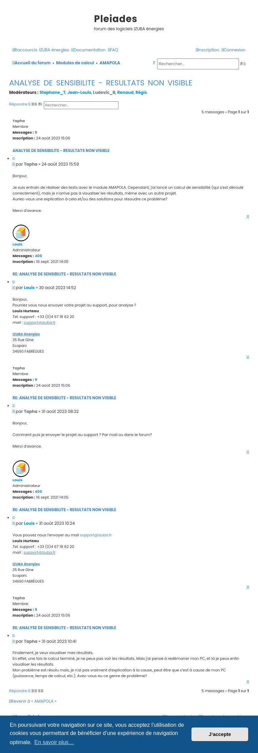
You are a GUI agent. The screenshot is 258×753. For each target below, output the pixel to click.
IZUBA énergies (26, 334)
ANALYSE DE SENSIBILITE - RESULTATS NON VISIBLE (100, 83)
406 (38, 255)
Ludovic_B (104, 92)
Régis (141, 92)
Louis (17, 244)
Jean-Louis (79, 92)
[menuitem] (54, 50)
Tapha (19, 120)
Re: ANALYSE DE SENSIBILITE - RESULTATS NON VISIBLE (64, 274)
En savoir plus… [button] (54, 742)
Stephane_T (53, 92)
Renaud (125, 92)
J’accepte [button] (220, 734)
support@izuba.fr (40, 322)
